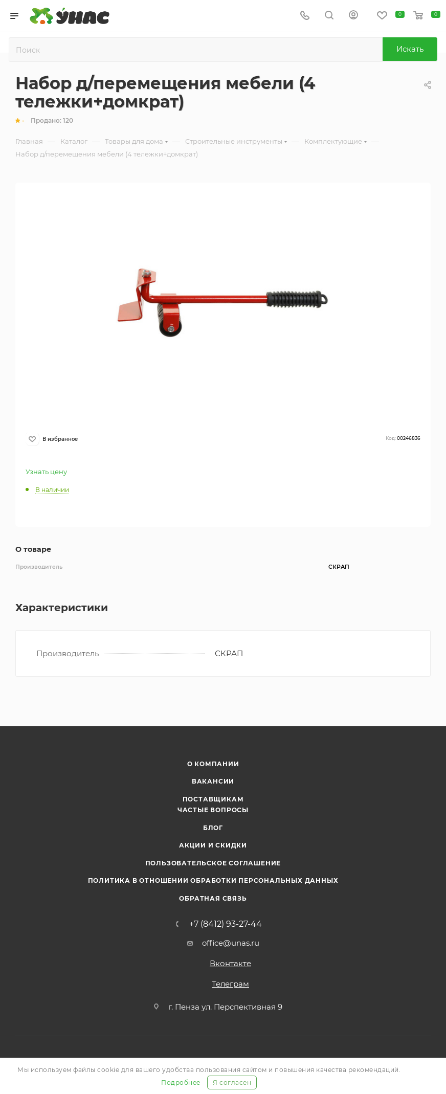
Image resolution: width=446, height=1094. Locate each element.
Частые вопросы (213, 810)
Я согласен (232, 1082)
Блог (213, 828)
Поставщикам (213, 799)
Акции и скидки (213, 845)
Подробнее (180, 1082)
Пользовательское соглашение (213, 863)
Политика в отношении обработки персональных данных (213, 880)
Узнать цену (46, 471)
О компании (213, 764)
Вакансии (213, 781)
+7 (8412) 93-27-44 (225, 924)
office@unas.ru (230, 943)
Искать (409, 49)
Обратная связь (213, 898)
